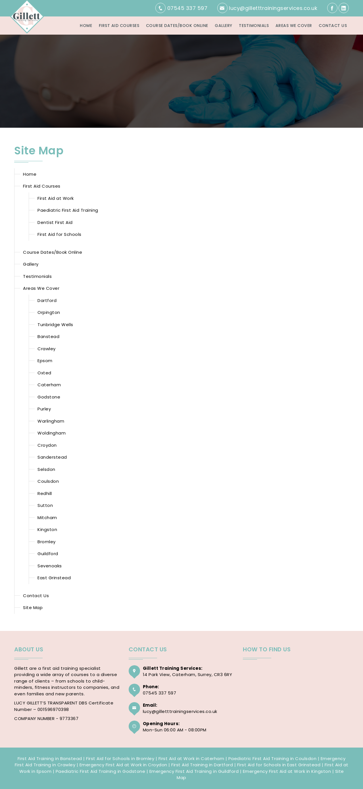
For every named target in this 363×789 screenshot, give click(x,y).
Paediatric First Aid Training (67, 210)
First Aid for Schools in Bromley (120, 758)
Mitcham (47, 518)
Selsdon (46, 469)
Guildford (47, 554)
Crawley (46, 349)
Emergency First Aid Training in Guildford (194, 771)
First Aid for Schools (59, 234)
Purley (44, 409)
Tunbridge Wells (55, 325)
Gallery (223, 25)
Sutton (45, 505)
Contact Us (333, 25)
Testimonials (254, 25)
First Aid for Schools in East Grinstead (279, 765)
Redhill (44, 493)
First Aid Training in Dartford (202, 765)
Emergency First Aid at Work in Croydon (123, 765)
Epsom (45, 361)
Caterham (49, 385)
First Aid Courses (119, 25)
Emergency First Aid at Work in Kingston (287, 771)
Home (86, 25)
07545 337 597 (159, 693)
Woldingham (51, 433)
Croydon (47, 445)
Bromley (46, 542)
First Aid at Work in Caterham (191, 758)
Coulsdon (48, 481)
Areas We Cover (294, 25)
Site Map (33, 607)
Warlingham (50, 421)
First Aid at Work (55, 198)
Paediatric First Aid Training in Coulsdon (272, 758)
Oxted (44, 373)
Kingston (47, 529)
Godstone (48, 397)
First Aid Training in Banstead (50, 758)
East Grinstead (54, 578)
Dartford (47, 300)
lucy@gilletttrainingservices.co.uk (180, 711)
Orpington (48, 312)
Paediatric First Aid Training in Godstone (100, 771)
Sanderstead (52, 457)
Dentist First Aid (55, 222)
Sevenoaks (49, 566)
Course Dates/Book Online (177, 25)
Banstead (48, 336)
